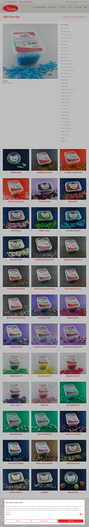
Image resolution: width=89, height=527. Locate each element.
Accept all (70, 521)
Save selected (44, 521)
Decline (18, 521)
